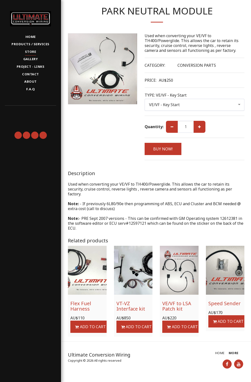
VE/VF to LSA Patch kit (176, 306)
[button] (30, 112)
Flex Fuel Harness (80, 306)
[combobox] (195, 105)
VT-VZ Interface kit (130, 306)
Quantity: (154, 126)
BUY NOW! (163, 149)
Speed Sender (224, 303)
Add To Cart (90, 326)
